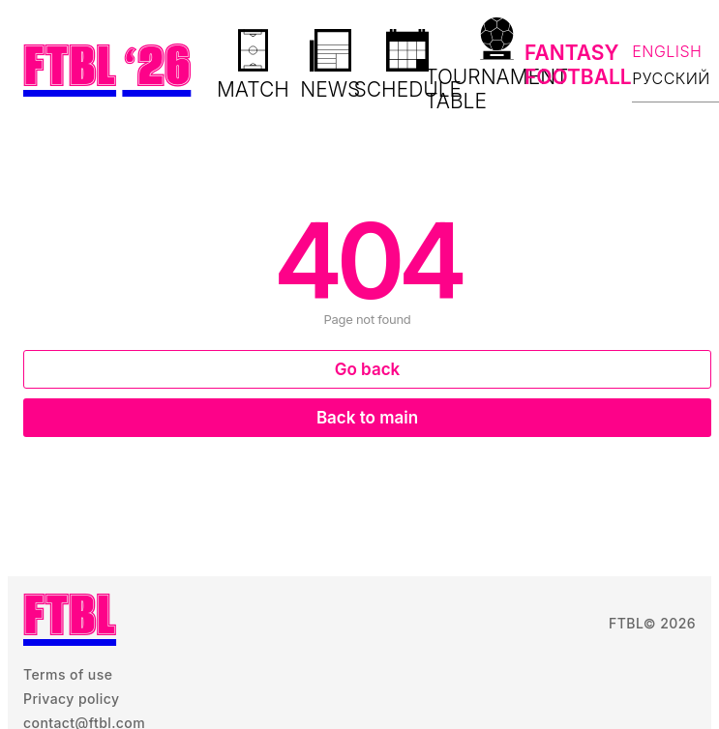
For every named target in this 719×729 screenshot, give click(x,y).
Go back (368, 369)
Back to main (367, 417)
